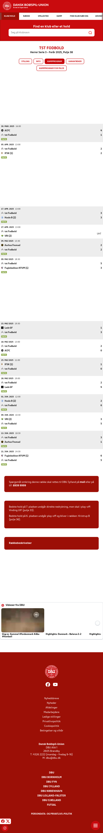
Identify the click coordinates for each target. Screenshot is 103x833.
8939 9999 (19, 485)
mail (82, 482)
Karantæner (75, 61)
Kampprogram (54, 61)
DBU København (51, 791)
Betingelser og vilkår (51, 730)
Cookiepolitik (51, 726)
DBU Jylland (51, 786)
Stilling (25, 61)
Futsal (51, 805)
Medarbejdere (51, 712)
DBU (51, 772)
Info (38, 61)
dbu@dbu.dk (53, 758)
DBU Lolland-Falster (51, 795)
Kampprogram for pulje (51, 68)
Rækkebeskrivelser (20, 543)
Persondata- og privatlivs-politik (51, 814)
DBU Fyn (51, 782)
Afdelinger (51, 707)
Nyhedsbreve (51, 698)
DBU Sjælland (51, 800)
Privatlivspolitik (51, 721)
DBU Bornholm (52, 777)
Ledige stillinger (51, 717)
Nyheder (51, 703)
